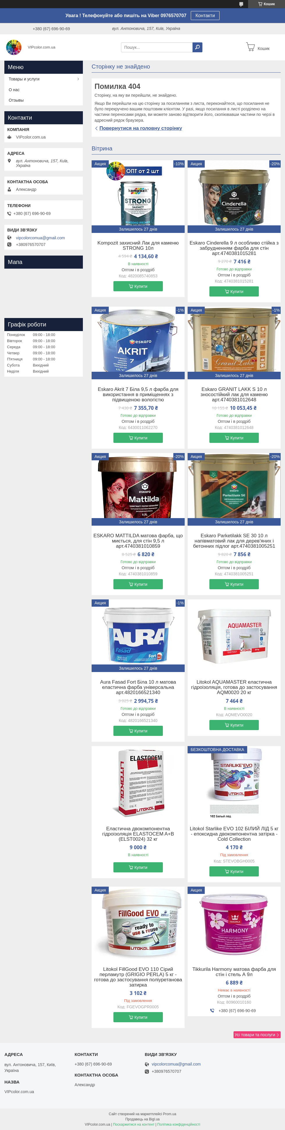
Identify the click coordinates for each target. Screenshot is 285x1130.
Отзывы (16, 100)
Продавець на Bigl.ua (142, 1119)
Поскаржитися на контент (133, 1124)
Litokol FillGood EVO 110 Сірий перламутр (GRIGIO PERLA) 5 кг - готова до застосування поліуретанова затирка (138, 977)
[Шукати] (197, 47)
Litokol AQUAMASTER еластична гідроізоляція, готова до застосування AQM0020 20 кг (234, 687)
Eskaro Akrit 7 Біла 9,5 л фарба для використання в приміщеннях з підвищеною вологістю (138, 395)
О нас (14, 89)
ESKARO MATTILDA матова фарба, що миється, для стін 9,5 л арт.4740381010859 (138, 541)
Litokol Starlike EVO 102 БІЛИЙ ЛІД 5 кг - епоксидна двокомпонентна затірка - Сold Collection (234, 834)
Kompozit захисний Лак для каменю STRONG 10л (138, 245)
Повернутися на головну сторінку (140, 128)
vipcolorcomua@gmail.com (40, 238)
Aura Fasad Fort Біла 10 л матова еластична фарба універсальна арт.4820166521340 (138, 687)
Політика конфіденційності (178, 1124)
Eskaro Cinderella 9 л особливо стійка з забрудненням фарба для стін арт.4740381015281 (234, 248)
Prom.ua (169, 1114)
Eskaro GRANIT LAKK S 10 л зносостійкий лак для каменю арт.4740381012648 (234, 395)
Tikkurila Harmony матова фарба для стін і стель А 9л (234, 972)
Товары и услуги (24, 79)
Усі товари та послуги (255, 1034)
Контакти (205, 15)
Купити (140, 286)
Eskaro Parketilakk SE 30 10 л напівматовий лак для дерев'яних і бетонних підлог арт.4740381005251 (234, 541)
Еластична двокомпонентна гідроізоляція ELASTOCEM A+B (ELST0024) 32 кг (138, 834)
